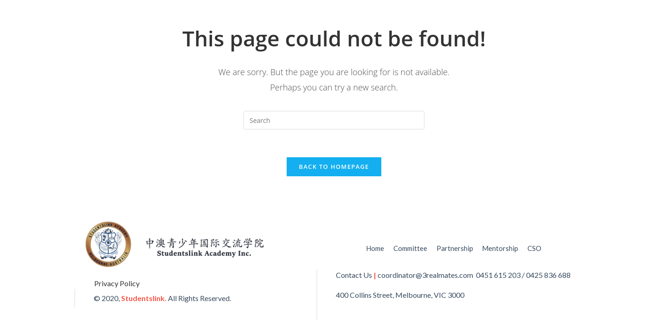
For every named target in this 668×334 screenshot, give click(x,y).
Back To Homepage (334, 166)
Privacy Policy (117, 283)
